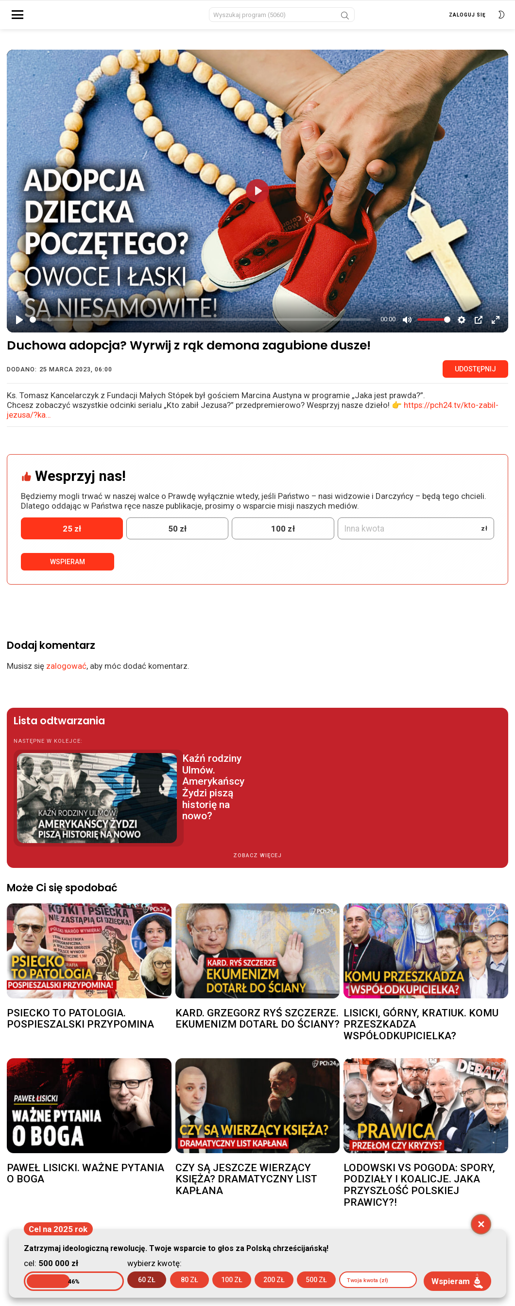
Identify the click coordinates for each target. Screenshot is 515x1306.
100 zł (231, 1280)
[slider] (200, 325)
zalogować (66, 672)
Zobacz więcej (257, 861)
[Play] (19, 325)
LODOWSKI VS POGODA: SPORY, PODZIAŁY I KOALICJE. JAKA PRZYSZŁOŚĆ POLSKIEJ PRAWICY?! (419, 1190)
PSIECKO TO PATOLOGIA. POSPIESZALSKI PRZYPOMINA (80, 1024)
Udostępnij (475, 375)
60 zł (146, 1280)
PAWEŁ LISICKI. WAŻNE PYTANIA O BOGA (85, 1179)
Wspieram (67, 567)
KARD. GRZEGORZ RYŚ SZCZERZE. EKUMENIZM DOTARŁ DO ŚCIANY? (257, 1024)
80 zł (189, 1280)
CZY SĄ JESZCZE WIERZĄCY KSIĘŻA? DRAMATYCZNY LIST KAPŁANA (246, 1184)
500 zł (316, 1280)
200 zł (274, 1280)
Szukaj (345, 20)
